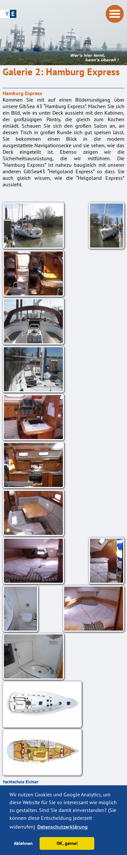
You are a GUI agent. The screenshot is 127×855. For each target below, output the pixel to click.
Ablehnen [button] (23, 843)
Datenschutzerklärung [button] (62, 826)
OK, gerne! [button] (67, 843)
